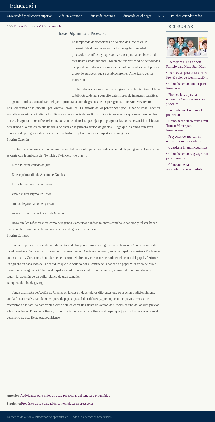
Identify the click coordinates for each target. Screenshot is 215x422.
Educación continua (102, 16)
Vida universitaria (70, 16)
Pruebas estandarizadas (186, 16)
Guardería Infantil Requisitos (188, 147)
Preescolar (56, 26)
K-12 (161, 16)
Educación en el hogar (136, 16)
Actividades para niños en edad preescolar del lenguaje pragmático (65, 395)
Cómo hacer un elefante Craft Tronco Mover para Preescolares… (187, 125)
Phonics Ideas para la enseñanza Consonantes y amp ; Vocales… (186, 99)
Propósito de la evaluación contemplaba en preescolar (57, 403)
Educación (23, 5)
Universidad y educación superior (29, 16)
